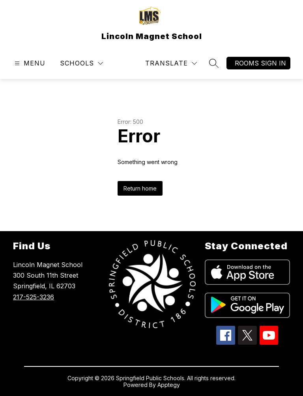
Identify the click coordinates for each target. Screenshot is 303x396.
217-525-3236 (33, 297)
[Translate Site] (171, 63)
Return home (140, 188)
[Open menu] (29, 63)
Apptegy (168, 384)
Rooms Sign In (260, 63)
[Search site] (214, 63)
